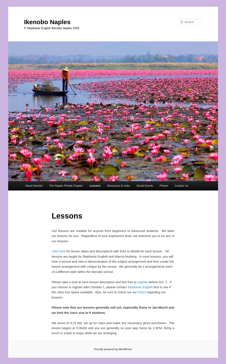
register (142, 282)
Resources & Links (118, 185)
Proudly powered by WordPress (113, 349)
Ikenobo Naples (47, 21)
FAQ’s (142, 292)
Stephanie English (140, 287)
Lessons (95, 185)
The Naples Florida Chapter (66, 185)
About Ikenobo (34, 185)
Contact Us (181, 185)
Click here (59, 251)
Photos (164, 185)
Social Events (144, 185)
